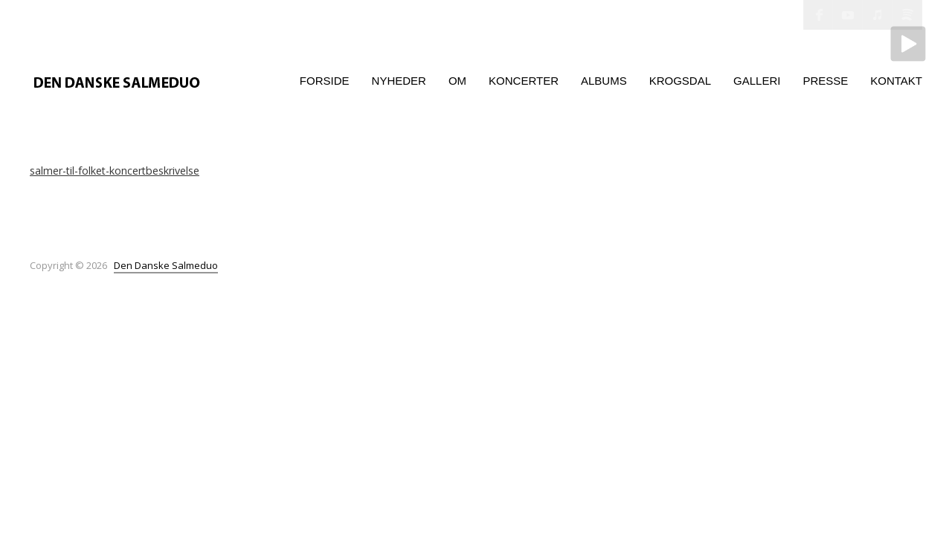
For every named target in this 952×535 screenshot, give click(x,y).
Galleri (756, 80)
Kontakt (896, 80)
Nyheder (399, 80)
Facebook (818, 15)
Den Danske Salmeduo (166, 265)
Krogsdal (680, 80)
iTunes (877, 15)
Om (457, 80)
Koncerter (524, 80)
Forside (325, 80)
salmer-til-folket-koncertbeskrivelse (114, 170)
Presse (825, 80)
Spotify (907, 15)
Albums (604, 80)
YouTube (848, 15)
